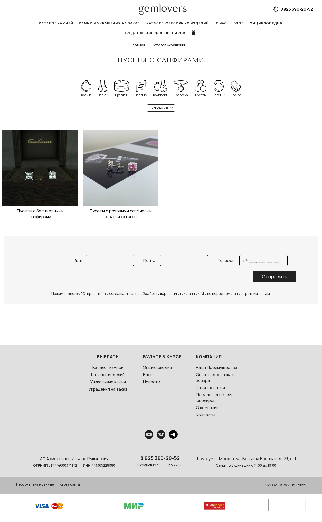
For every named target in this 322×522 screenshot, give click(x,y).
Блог (202, 23)
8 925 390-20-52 (160, 460)
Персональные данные (35, 486)
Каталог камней (28, 23)
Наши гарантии (210, 389)
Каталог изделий (108, 376)
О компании (207, 409)
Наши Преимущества (216, 369)
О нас (185, 23)
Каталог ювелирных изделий (143, 23)
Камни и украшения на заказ (79, 23)
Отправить (274, 279)
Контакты (205, 417)
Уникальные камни (108, 384)
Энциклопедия (229, 23)
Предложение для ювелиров (280, 23)
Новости (151, 384)
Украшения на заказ (108, 391)
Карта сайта (70, 486)
